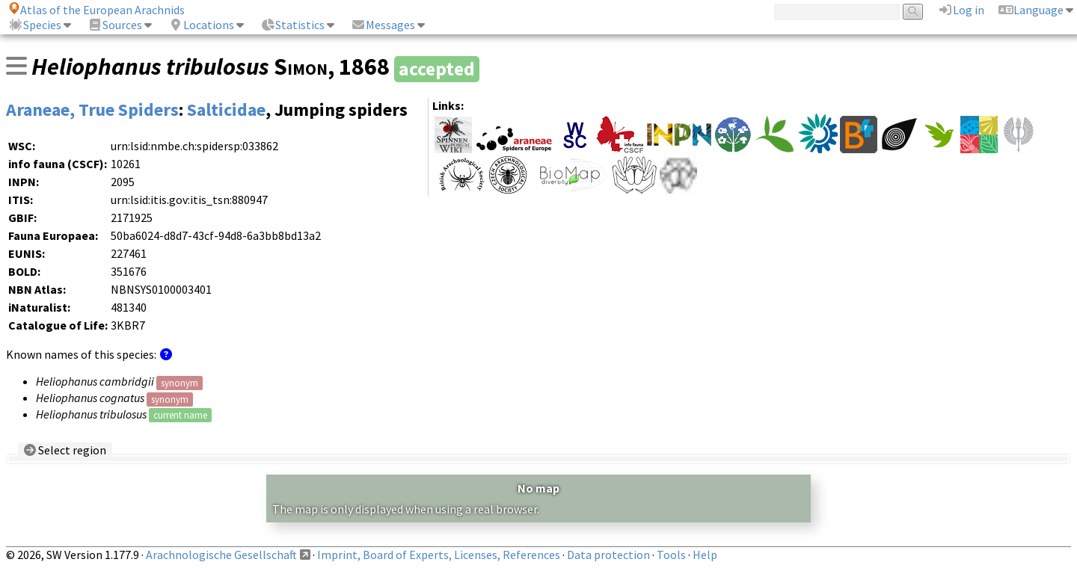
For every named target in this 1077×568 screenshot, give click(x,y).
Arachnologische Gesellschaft (221, 554)
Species (34, 24)
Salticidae (226, 109)
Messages (383, 24)
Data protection (608, 554)
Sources (115, 24)
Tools (671, 554)
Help (705, 554)
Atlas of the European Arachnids (96, 9)
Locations (201, 24)
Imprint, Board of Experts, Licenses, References (438, 554)
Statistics (292, 24)
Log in (961, 9)
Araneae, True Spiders (92, 109)
